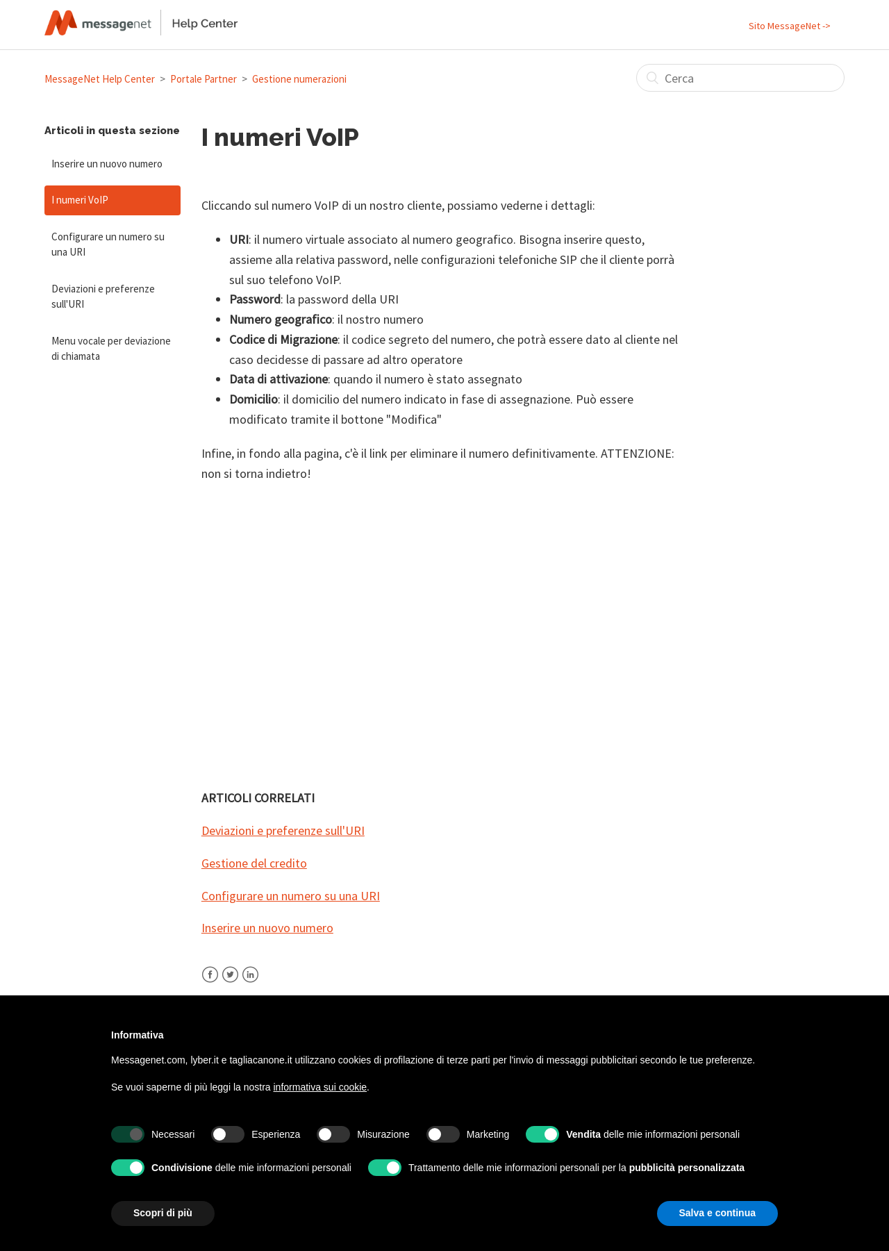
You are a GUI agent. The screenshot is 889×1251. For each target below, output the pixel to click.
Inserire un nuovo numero (107, 163)
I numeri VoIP (79, 199)
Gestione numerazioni (299, 78)
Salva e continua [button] (717, 1212)
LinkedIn (250, 983)
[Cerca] (740, 78)
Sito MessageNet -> (790, 25)
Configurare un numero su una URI (108, 244)
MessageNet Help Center (99, 78)
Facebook (210, 983)
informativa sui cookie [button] (320, 1087)
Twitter (230, 983)
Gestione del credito (254, 863)
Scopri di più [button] (162, 1212)
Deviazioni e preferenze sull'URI (103, 296)
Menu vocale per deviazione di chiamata (111, 348)
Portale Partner (203, 78)
